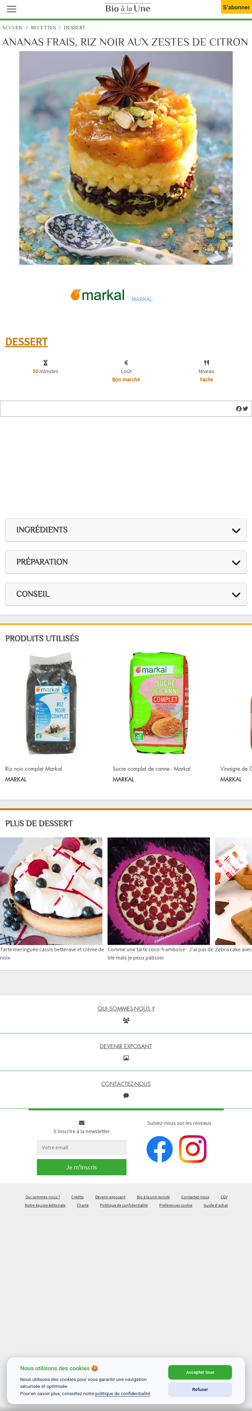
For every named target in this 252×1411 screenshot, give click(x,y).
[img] (239, 408)
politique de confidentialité (122, 1393)
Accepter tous (200, 1372)
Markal (142, 299)
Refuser (200, 1389)
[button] (10, 8)
